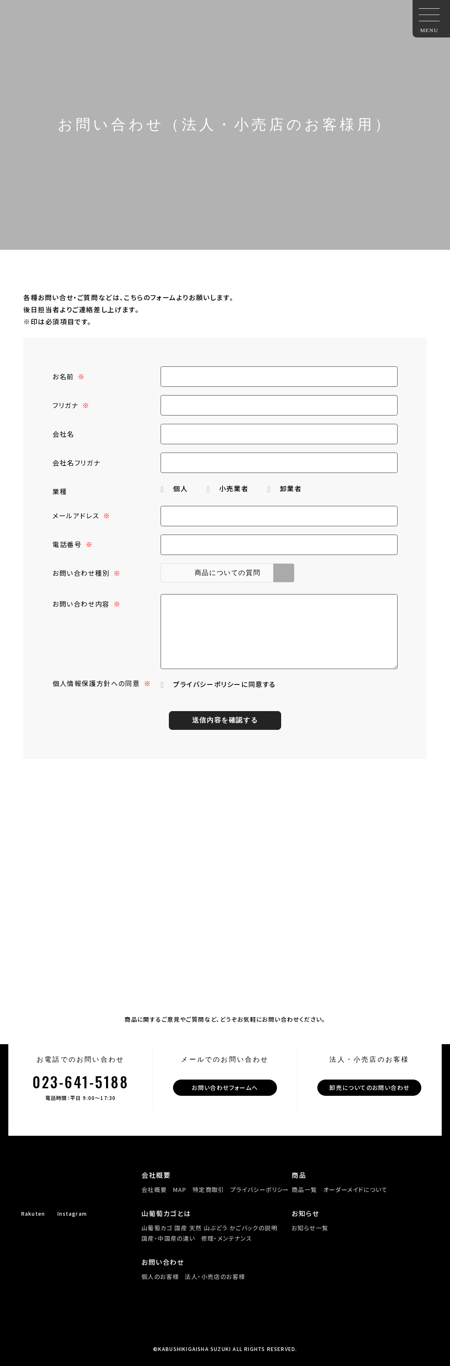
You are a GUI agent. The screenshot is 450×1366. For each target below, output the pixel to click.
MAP (180, 1189)
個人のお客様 (160, 1276)
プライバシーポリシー (259, 1189)
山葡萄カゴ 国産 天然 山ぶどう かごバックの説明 (209, 1228)
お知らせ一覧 (310, 1228)
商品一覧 (304, 1189)
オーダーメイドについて (355, 1189)
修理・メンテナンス (226, 1238)
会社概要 (154, 1189)
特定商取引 (209, 1189)
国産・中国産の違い (168, 1238)
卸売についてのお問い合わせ (369, 1087)
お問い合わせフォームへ (225, 1087)
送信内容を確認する (225, 720)
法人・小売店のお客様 (215, 1276)
